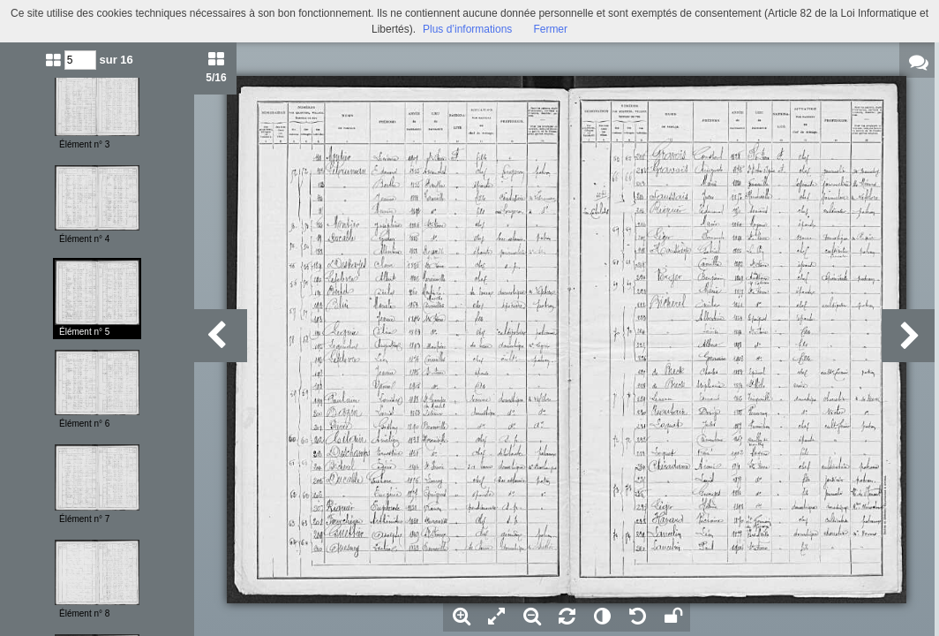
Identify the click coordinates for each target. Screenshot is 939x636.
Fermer (550, 29)
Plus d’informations (467, 29)
